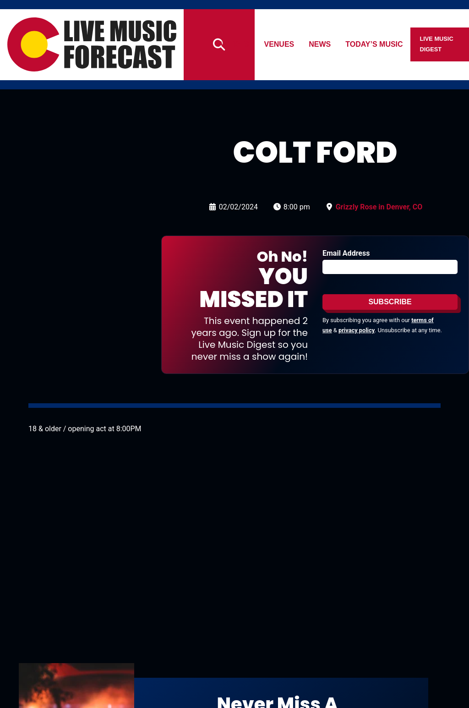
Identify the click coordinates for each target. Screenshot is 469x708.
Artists (233, 44)
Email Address (346, 253)
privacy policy (356, 330)
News (320, 44)
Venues (279, 44)
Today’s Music (374, 44)
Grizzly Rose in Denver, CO (379, 207)
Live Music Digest (436, 44)
